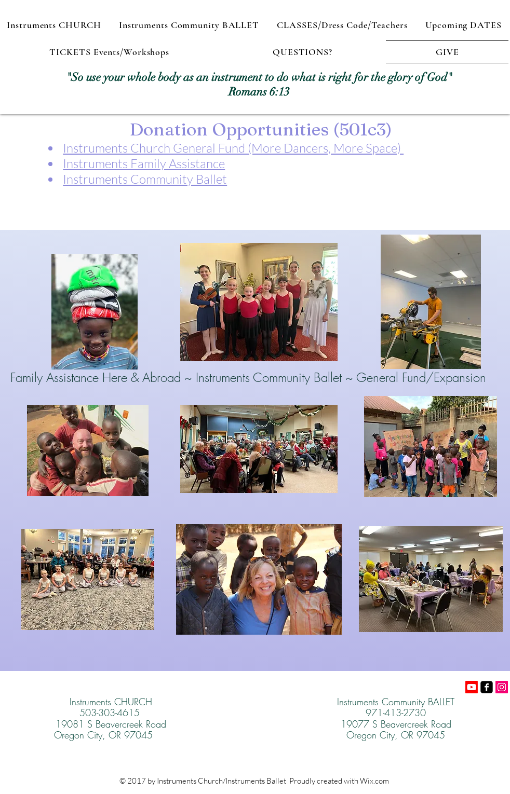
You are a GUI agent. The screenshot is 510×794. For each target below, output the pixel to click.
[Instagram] (501, 687)
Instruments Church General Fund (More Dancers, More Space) (233, 148)
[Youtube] (471, 687)
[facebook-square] (486, 687)
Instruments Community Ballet (145, 179)
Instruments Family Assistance (144, 163)
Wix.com (374, 781)
